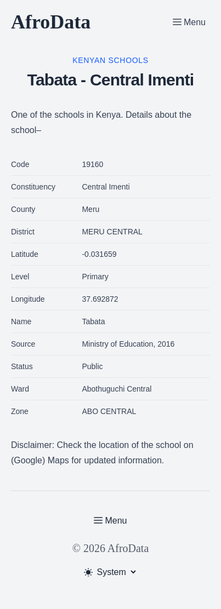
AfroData (50, 22)
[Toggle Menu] (189, 22)
